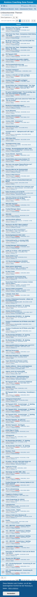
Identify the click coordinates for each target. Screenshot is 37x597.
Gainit (16, 182)
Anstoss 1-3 (14, 67)
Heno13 (17, 215)
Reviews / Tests (10, 451)
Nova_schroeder (19, 188)
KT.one (16, 495)
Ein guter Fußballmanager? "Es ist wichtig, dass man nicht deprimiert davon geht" (20, 92)
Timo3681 (17, 284)
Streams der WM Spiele (13, 558)
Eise (16, 388)
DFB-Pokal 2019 (10, 138)
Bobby (16, 362)
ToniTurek (17, 112)
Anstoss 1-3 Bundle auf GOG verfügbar (18, 75)
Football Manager (15, 31)
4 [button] (26, 21)
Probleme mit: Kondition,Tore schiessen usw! (20, 186)
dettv (16, 252)
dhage (16, 267)
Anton (16, 127)
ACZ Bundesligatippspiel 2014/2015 (17, 261)
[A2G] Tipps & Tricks (12, 430)
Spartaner (17, 139)
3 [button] (24, 21)
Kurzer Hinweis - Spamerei (14, 154)
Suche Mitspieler (11, 110)
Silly (16, 257)
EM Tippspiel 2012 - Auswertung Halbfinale (19, 381)
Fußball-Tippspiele (15, 56)
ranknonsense (18, 220)
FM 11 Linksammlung (12, 489)
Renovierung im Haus (12, 126)
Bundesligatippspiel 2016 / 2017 (15, 235)
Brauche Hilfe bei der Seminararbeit (17, 169)
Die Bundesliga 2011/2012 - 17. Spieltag (18, 440)
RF (15, 436)
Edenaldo (17, 346)
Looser (8, 456)
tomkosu (17, 457)
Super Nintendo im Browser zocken (17, 361)
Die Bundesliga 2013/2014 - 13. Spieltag (18, 306)
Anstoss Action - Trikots (13, 510)
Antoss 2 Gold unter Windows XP (16, 515)
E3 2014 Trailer (10, 271)
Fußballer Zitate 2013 (12, 294)
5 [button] (28, 21)
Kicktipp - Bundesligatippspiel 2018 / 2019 (18, 148)
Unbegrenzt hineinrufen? (13, 399)
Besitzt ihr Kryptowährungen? (15, 105)
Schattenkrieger (19, 150)
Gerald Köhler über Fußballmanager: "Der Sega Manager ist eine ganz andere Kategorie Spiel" (20, 86)
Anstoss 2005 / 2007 (16, 373)
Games (12, 113)
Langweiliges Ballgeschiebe (14, 546)
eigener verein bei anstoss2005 (15, 371)
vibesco (17, 367)
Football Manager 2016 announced (16, 245)
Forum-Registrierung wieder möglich (17, 59)
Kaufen (8, 520)
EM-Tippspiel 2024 (11, 54)
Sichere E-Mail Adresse (13, 174)
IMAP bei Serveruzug (12, 350)
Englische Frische (11, 466)
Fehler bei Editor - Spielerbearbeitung (17, 376)
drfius (16, 462)
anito (16, 226)
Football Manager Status (13, 209)
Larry (16, 165)
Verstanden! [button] (11, 593)
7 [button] (32, 21)
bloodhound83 (18, 301)
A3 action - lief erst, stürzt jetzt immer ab (18, 461)
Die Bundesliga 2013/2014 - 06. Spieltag (18, 340)
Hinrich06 (17, 106)
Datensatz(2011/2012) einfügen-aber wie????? (20, 345)
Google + (8, 477)
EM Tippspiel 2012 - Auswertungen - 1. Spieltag (20, 414)
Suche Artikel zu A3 (12, 256)
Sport (12, 72)
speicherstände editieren (13, 219)
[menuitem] (5, 6)
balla (16, 278)
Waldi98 (17, 431)
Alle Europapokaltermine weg (15, 64)
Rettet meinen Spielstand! (14, 266)
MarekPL (17, 511)
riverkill (16, 377)
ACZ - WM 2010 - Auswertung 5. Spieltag (18, 525)
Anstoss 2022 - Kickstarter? (14, 121)
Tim (16, 307)
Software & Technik (15, 108)
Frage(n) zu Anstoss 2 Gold (14, 494)
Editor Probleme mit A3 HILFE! (15, 192)
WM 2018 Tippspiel (11, 203)
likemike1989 (18, 324)
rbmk (16, 65)
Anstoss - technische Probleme (18, 194)
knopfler (17, 506)
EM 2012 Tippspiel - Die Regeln (15, 425)
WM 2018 (8, 214)
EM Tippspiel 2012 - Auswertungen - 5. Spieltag (20, 404)
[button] (16, 21)
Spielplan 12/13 (10, 387)
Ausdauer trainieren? (12, 69)
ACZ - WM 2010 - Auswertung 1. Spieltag (18, 541)
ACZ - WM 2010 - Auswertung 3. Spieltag (18, 530)
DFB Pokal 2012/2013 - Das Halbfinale (17, 355)
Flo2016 (17, 241)
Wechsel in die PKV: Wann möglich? (17, 224)
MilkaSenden (18, 71)
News (12, 61)
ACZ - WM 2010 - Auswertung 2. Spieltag (18, 536)
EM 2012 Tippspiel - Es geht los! (15, 419)
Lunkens (17, 55)
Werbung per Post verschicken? (15, 230)
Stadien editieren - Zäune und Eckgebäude (19, 366)
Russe (16, 400)
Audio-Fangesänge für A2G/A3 (15, 499)
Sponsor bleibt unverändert (14, 288)
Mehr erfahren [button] (13, 588)
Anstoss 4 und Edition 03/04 (17, 313)
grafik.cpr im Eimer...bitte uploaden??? (18, 250)
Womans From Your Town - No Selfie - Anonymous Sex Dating (17, 28)
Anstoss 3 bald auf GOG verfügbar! (16, 80)
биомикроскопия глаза (13, 143)
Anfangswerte (10, 435)
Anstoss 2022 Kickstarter (13, 116)
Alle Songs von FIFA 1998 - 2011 (15, 472)
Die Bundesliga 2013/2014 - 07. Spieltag (18, 335)
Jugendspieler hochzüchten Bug (16, 276)
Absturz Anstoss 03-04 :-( (13, 311)
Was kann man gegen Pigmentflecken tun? (19, 164)
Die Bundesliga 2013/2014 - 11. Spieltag (18, 316)
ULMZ (16, 521)
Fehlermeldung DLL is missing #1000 (17, 240)
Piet (16, 372)
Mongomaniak (18, 516)
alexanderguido (18, 312)
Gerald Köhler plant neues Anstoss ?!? (18, 159)
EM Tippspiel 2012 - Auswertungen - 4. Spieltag (20, 409)
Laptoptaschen (10, 504)
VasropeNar (18, 134)
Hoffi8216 (17, 30)
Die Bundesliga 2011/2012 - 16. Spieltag (18, 446)
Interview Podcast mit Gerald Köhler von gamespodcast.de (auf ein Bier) (18, 197)
